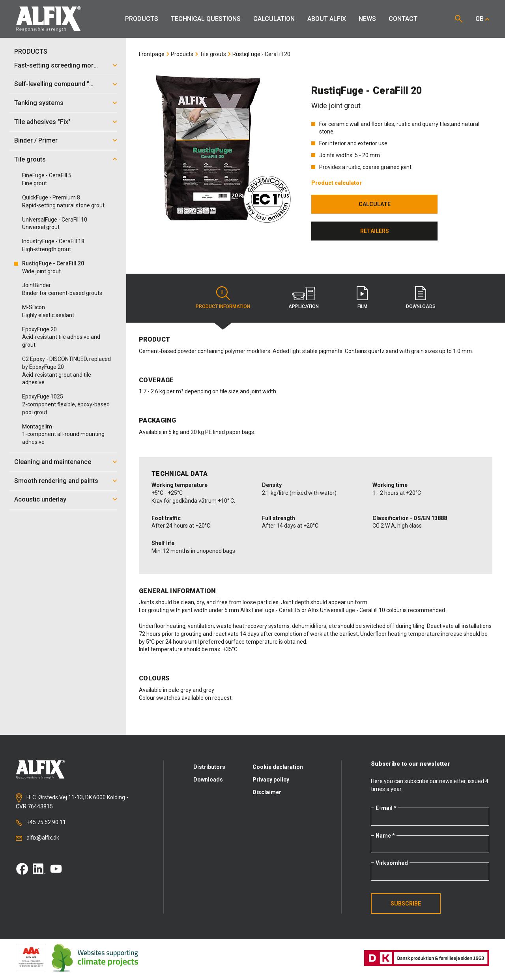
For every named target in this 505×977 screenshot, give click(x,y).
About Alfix (326, 19)
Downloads (208, 779)
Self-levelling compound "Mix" (58, 84)
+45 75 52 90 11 (41, 822)
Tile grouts (30, 159)
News (367, 19)
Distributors (209, 767)
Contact (403, 19)
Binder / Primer (36, 140)
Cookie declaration (277, 767)
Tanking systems (39, 103)
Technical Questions (206, 19)
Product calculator (336, 183)
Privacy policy (270, 779)
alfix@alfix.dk (37, 837)
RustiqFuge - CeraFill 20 (261, 54)
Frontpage (152, 54)
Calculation (274, 19)
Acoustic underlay (40, 499)
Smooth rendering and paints (56, 481)
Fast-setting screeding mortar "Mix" (58, 65)
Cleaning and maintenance (52, 462)
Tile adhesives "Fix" (42, 122)
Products (141, 19)
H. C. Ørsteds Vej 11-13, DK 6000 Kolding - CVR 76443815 (72, 801)
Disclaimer (266, 792)
